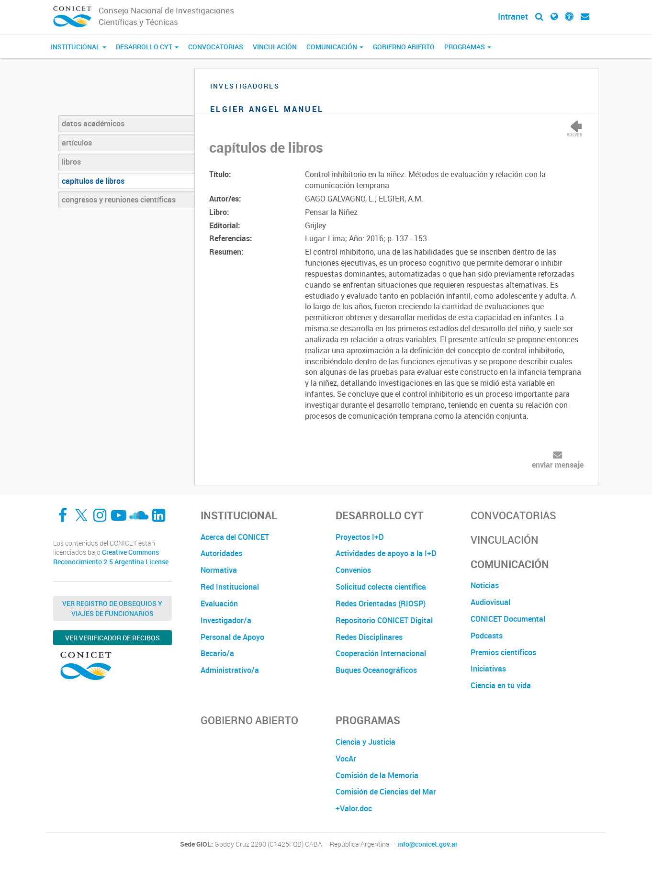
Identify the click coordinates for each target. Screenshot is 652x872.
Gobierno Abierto (404, 46)
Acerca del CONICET (235, 537)
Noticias (485, 585)
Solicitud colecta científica (381, 586)
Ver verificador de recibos (112, 637)
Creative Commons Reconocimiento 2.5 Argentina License (111, 557)
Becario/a (217, 653)
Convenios (353, 570)
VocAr (346, 758)
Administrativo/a (230, 670)
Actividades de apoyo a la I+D (386, 553)
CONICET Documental (508, 619)
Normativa (219, 570)
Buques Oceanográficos (376, 670)
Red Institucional (230, 586)
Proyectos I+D (360, 537)
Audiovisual (490, 602)
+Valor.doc (354, 808)
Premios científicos (503, 652)
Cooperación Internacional (381, 653)
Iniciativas (488, 668)
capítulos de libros (93, 181)
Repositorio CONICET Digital (384, 620)
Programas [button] (467, 46)
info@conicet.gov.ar (427, 844)
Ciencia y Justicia (365, 742)
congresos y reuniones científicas (119, 199)
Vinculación (275, 46)
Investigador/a (226, 620)
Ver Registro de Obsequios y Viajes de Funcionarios (112, 608)
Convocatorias (215, 46)
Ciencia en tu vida (501, 685)
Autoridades (221, 553)
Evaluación (219, 603)
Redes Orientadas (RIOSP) (381, 603)
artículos (77, 142)
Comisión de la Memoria (377, 775)
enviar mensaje (558, 464)
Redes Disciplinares (369, 637)
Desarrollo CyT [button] (147, 46)
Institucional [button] (78, 46)
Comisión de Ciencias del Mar (386, 791)
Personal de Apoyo (232, 637)
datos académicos (93, 123)
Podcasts (487, 635)
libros (71, 162)
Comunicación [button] (334, 46)
